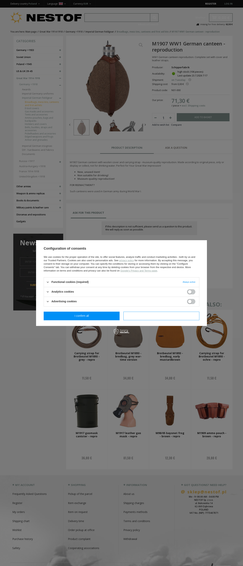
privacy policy (126, 260)
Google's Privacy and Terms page (138, 270)
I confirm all (161, 316)
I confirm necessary (82, 316)
